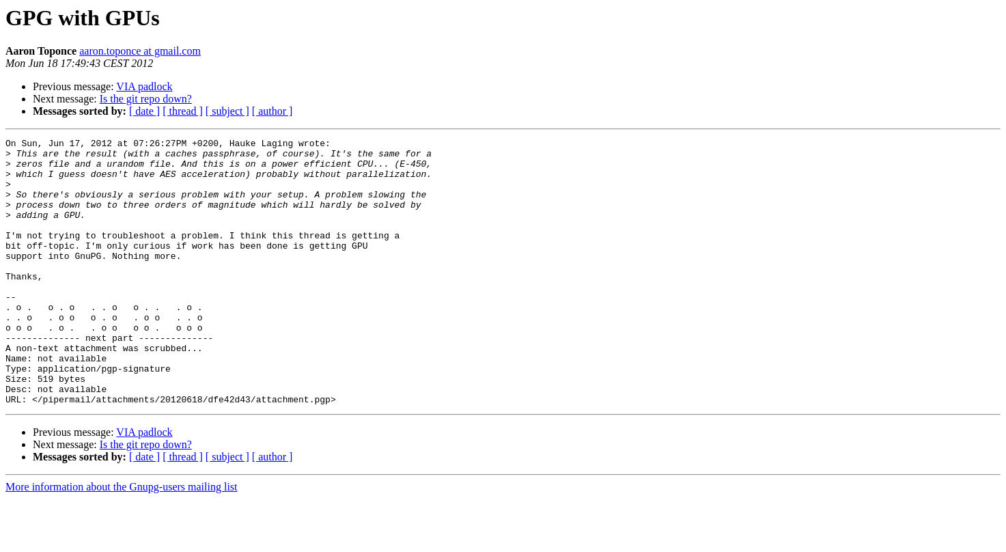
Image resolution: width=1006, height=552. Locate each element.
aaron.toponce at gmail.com (140, 51)
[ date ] (144, 111)
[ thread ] (183, 111)
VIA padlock (144, 86)
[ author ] (272, 111)
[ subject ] (227, 111)
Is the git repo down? (146, 99)
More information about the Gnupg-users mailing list (121, 540)
